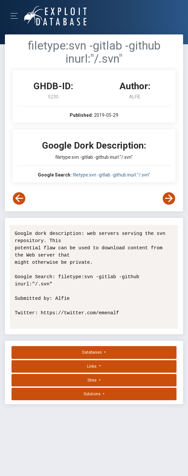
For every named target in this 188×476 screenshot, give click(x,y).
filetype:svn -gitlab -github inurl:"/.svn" (111, 174)
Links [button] (92, 366)
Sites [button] (92, 380)
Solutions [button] (92, 394)
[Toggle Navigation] (16, 15)
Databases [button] (92, 352)
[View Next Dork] (169, 198)
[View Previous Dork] (19, 198)
